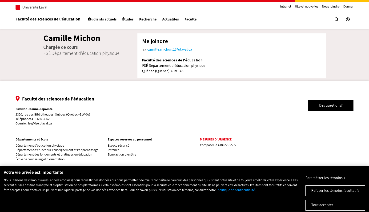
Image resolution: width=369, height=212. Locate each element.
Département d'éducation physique (40, 146)
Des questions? (331, 105)
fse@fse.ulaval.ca (40, 123)
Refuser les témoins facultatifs (335, 192)
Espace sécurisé (118, 146)
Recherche (147, 19)
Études (127, 19)
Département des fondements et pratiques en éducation (54, 154)
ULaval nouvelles (306, 7)
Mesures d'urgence (216, 139)
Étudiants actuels (102, 19)
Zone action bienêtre (122, 154)
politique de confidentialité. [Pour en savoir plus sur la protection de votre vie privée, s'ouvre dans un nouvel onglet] (237, 192)
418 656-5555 (227, 145)
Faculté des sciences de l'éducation (48, 19)
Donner (348, 7)
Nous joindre (331, 7)
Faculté (190, 19)
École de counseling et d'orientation (40, 159)
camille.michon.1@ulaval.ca (169, 49)
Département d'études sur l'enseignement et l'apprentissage (57, 150)
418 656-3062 (41, 119)
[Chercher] (336, 19)
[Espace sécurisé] (347, 19)
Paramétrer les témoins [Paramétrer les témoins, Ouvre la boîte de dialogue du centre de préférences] (324, 180)
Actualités (170, 19)
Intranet (285, 7)
